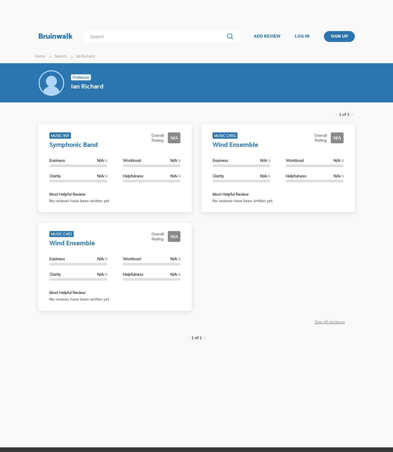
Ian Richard (85, 56)
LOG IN (302, 36)
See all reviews (330, 321)
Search (61, 56)
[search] (155, 37)
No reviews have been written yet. (79, 200)
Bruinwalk (55, 37)
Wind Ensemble (235, 145)
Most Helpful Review (67, 194)
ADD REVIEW (267, 36)
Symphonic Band (73, 145)
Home (40, 56)
